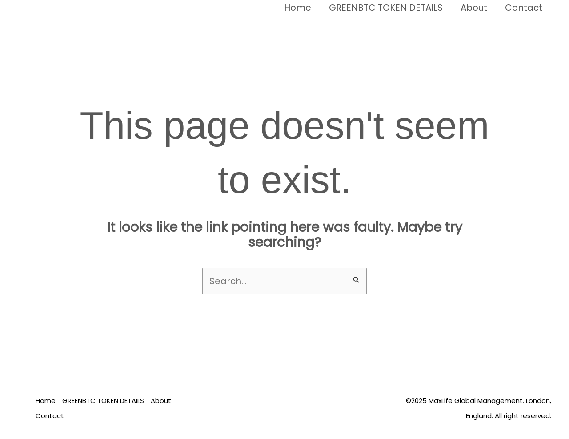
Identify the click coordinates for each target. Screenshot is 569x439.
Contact (523, 7)
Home (297, 7)
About (474, 7)
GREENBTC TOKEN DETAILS (386, 7)
